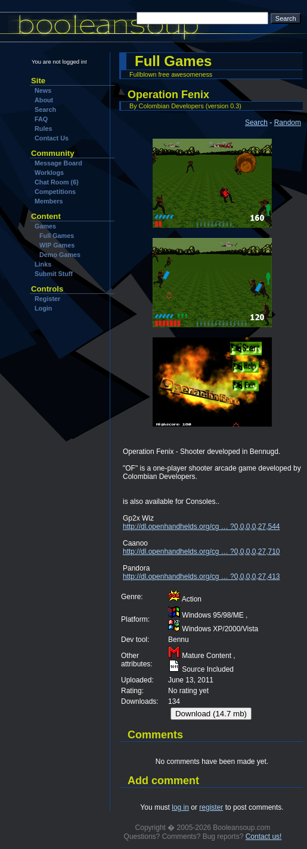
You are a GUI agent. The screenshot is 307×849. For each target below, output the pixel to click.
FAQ (41, 119)
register (211, 807)
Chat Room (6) (57, 182)
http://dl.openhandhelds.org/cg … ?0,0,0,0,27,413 (201, 576)
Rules (43, 128)
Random (287, 122)
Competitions (55, 191)
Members (49, 201)
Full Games (56, 235)
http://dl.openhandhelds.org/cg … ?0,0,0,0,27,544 (201, 526)
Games (45, 226)
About (44, 100)
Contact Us (52, 138)
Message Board (58, 163)
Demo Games (59, 254)
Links (43, 264)
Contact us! (264, 836)
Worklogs (49, 172)
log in (180, 807)
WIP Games (57, 245)
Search (45, 109)
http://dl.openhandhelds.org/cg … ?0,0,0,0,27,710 (201, 551)
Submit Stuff (54, 273)
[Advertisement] (67, 386)
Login (43, 308)
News (43, 90)
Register (47, 298)
